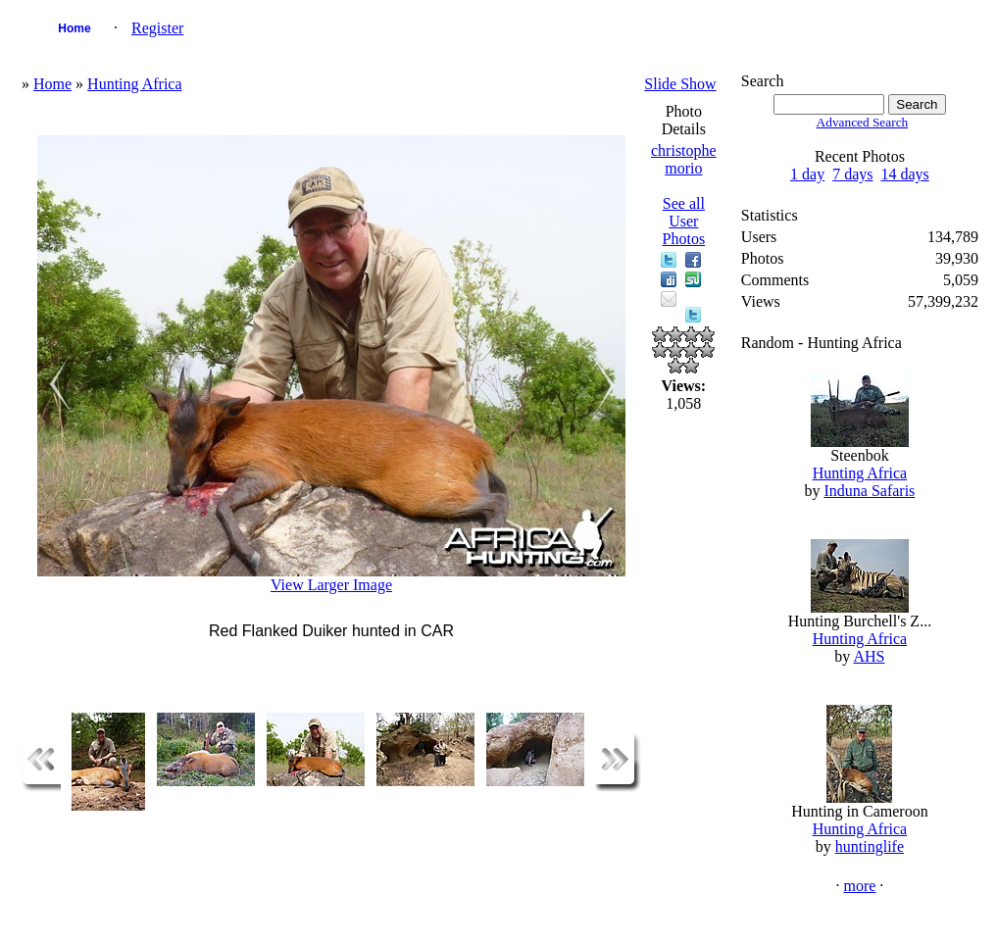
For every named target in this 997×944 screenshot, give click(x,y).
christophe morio (684, 159)
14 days (904, 174)
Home (74, 28)
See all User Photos (684, 221)
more (859, 885)
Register (157, 28)
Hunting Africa (134, 83)
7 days (852, 174)
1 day (807, 174)
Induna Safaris (869, 490)
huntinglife (869, 846)
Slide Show (680, 83)
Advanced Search (863, 122)
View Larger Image (331, 584)
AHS (868, 656)
